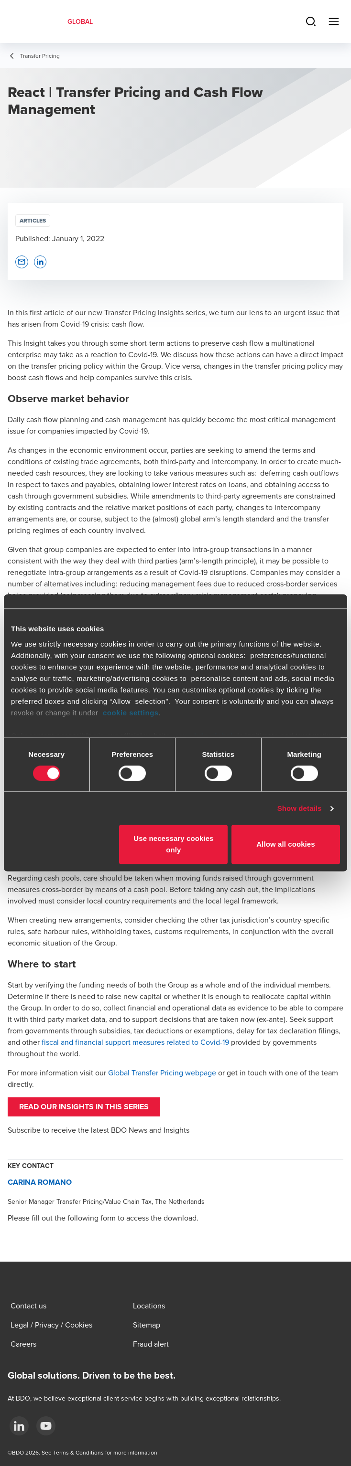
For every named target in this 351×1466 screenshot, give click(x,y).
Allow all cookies (285, 844)
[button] (21, 261)
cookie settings (131, 713)
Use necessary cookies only (173, 844)
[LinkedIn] (19, 1425)
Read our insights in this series (84, 1106)
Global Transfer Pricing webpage (162, 1072)
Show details (299, 808)
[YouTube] (45, 1425)
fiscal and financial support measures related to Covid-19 (135, 1042)
